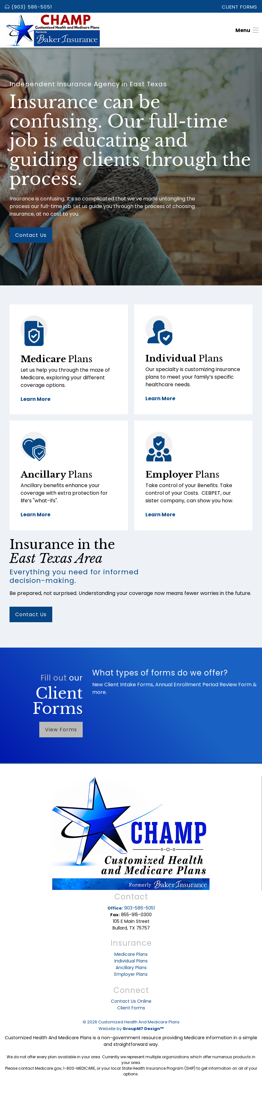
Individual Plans (131, 961)
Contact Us (31, 235)
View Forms (61, 729)
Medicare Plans (131, 954)
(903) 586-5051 (28, 6)
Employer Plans (131, 974)
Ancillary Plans (131, 967)
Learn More (35, 399)
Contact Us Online (131, 1001)
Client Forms (239, 6)
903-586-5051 (131, 908)
